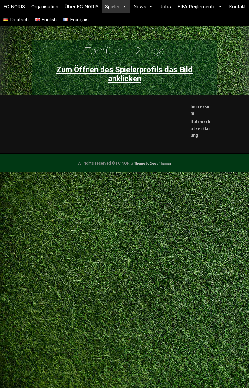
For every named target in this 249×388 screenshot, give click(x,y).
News (143, 6)
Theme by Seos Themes (152, 163)
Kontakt (237, 7)
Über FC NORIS (82, 7)
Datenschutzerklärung (200, 128)
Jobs (165, 7)
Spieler (116, 6)
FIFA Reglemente (199, 6)
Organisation (44, 7)
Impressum (199, 110)
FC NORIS (14, 7)
